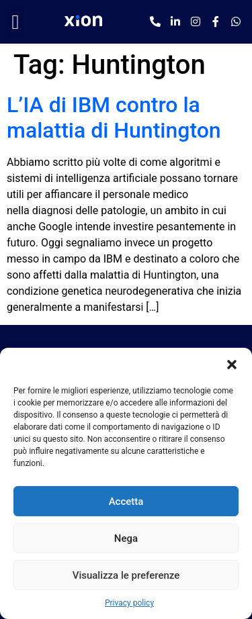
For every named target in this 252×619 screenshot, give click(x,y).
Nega (126, 538)
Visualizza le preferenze (126, 575)
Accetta (126, 501)
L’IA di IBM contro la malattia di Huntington (114, 117)
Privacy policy (129, 603)
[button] (232, 364)
